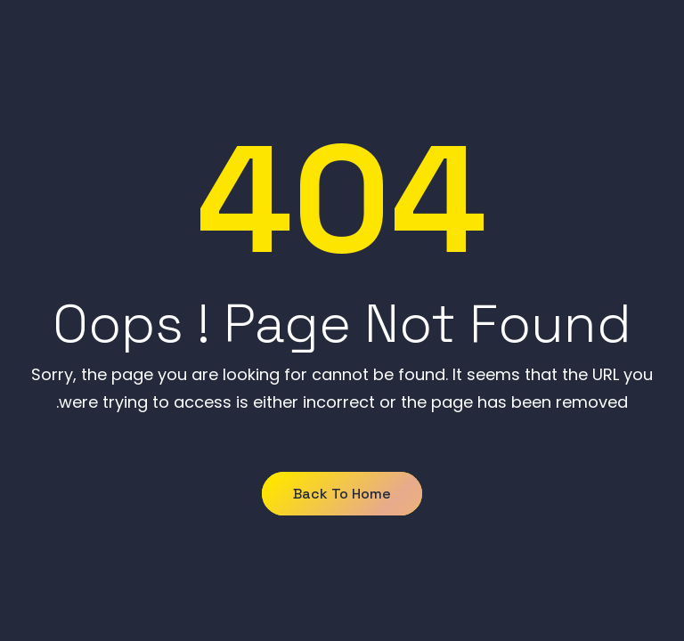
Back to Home (342, 493)
